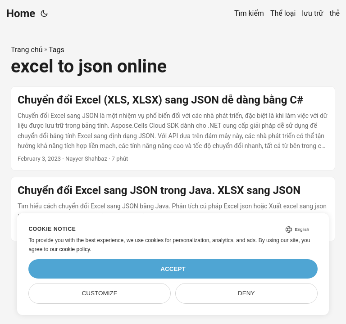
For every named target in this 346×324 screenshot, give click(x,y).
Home (20, 13)
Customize (100, 293)
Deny (246, 293)
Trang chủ (27, 49)
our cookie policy (70, 249)
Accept (173, 269)
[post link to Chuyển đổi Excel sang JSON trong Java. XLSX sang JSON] (173, 209)
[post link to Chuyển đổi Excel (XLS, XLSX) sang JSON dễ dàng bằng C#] (173, 129)
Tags (56, 49)
